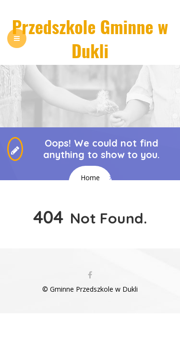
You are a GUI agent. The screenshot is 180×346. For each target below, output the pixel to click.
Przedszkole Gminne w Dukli (90, 38)
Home (90, 177)
